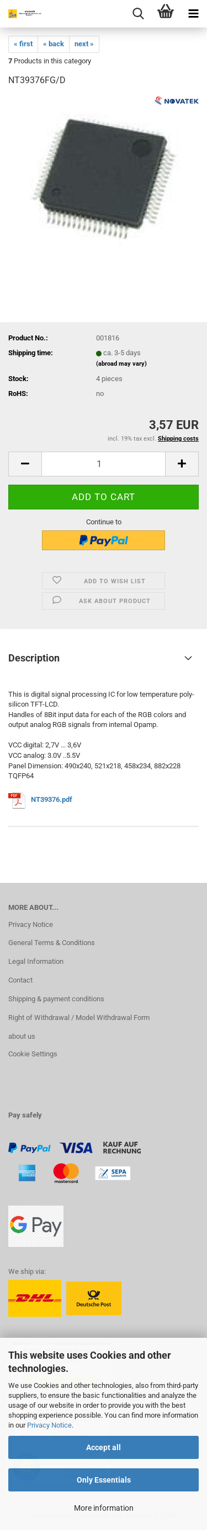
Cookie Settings (32, 1054)
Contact (20, 980)
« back (53, 44)
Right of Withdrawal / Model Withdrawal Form (79, 1017)
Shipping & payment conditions (56, 999)
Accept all (103, 1447)
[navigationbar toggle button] (193, 14)
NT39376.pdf (51, 800)
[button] (24, 464)
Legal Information (35, 961)
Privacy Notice (49, 1425)
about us (21, 1036)
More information (104, 1508)
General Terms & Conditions (51, 942)
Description (34, 658)
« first (23, 44)
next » (84, 44)
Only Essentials (104, 1479)
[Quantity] (103, 464)
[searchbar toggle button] (138, 14)
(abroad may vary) (121, 363)
